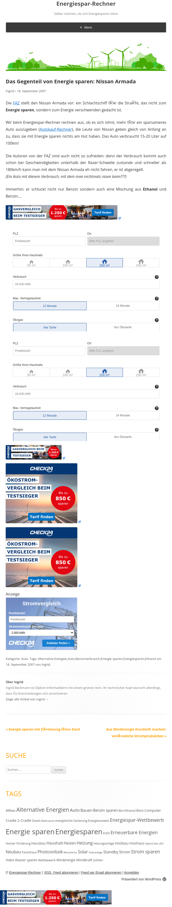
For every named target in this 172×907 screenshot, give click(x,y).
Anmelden (131, 872)
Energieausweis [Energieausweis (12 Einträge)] (98, 821)
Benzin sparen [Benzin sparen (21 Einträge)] (105, 810)
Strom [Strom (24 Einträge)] (124, 852)
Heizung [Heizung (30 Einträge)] (85, 843)
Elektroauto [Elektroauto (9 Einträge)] (47, 820)
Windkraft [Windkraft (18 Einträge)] (84, 859)
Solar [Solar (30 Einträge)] (83, 852)
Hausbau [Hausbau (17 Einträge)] (38, 843)
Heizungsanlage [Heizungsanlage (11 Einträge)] (104, 843)
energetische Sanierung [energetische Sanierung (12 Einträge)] (71, 821)
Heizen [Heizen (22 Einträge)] (70, 843)
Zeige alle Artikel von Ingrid (27, 699)
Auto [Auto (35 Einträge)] (75, 810)
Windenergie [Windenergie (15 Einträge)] (65, 860)
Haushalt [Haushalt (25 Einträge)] (55, 843)
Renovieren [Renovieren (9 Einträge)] (70, 852)
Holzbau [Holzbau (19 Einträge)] (122, 843)
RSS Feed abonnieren (61, 872)
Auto (24, 659)
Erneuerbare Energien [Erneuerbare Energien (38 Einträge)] (134, 832)
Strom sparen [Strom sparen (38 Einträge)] (145, 851)
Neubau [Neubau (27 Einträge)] (13, 852)
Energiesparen (133, 659)
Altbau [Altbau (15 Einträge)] (11, 810)
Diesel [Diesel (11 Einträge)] (36, 820)
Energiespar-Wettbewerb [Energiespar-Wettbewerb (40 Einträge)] (137, 820)
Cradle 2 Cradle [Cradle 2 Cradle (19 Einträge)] (18, 820)
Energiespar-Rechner (86, 3)
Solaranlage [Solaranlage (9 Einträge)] (96, 852)
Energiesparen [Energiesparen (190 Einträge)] (78, 831)
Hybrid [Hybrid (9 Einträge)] (149, 843)
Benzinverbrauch (87, 659)
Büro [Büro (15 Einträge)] (140, 810)
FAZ (16, 103)
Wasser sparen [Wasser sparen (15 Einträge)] (26, 860)
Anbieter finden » (58, 643)
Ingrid (10, 91)
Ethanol (150, 659)
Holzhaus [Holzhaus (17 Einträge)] (136, 843)
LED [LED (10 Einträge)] (161, 843)
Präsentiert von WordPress (143, 879)
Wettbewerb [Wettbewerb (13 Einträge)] (47, 860)
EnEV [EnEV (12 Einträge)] (106, 833)
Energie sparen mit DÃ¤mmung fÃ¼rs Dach (43, 729)
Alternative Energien (52, 659)
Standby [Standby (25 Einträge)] (110, 852)
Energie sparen (112, 659)
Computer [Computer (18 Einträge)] (152, 810)
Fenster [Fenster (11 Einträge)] (11, 843)
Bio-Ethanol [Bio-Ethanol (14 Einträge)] (127, 810)
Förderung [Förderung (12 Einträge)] (23, 843)
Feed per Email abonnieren (101, 872)
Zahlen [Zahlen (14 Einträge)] (98, 860)
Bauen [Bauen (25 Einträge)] (86, 810)
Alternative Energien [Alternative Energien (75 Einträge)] (42, 809)
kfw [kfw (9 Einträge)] (156, 843)
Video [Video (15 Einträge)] (10, 860)
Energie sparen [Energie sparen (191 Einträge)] (30, 831)
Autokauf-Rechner (56, 129)
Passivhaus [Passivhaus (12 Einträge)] (29, 852)
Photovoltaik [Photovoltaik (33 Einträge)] (50, 852)
